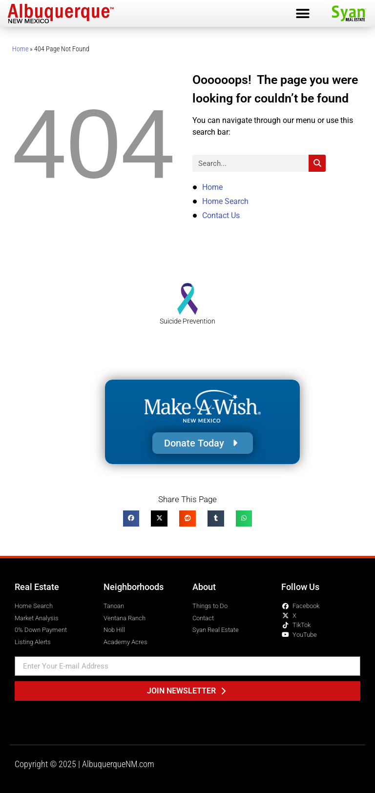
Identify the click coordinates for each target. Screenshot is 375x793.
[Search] (317, 163)
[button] (302, 13)
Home (20, 49)
